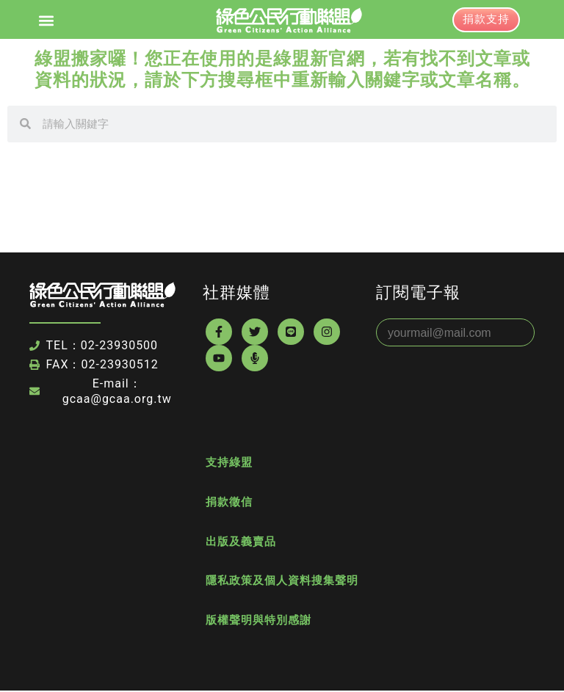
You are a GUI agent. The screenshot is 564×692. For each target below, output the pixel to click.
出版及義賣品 (241, 542)
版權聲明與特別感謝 (258, 621)
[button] (47, 20)
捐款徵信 (229, 502)
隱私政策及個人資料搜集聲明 (282, 582)
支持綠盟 (229, 463)
